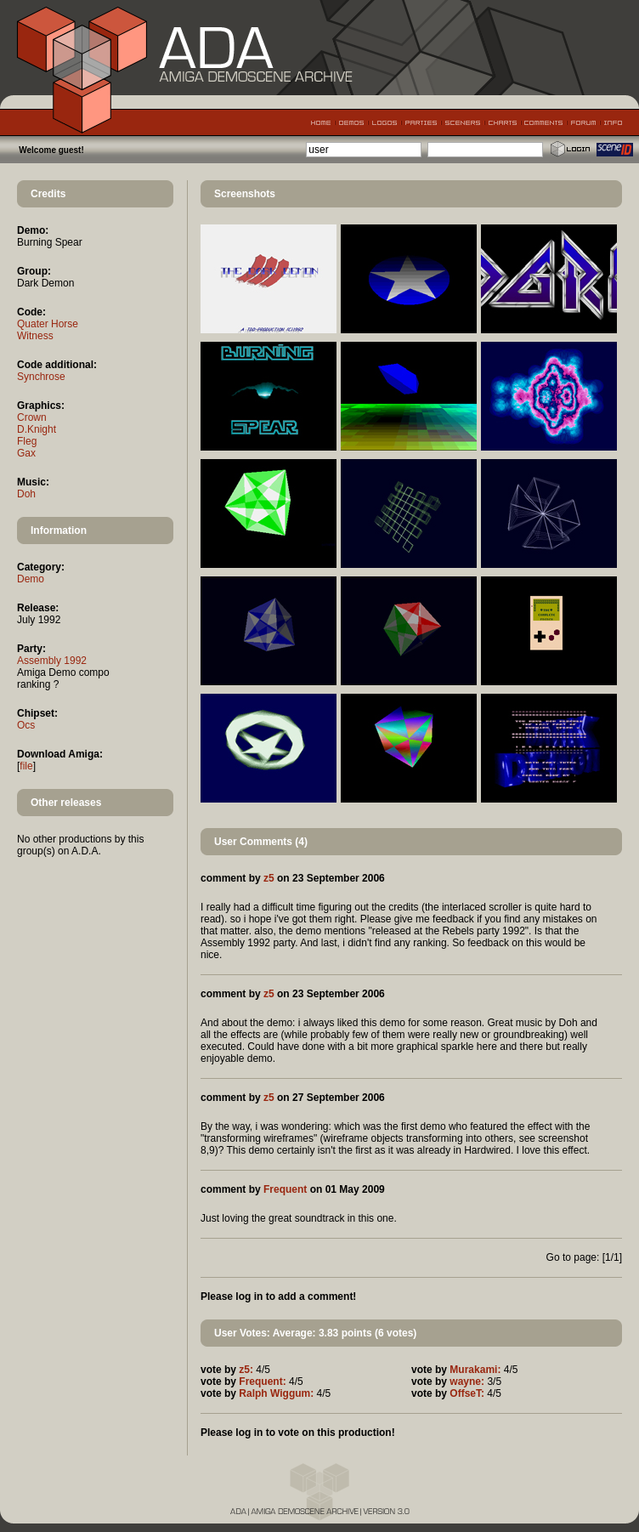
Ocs (26, 725)
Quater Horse (47, 324)
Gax (26, 453)
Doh (26, 494)
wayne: (467, 1381)
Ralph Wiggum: (276, 1393)
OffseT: (467, 1393)
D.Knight (36, 429)
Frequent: (262, 1381)
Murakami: (475, 1370)
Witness (35, 336)
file (26, 766)
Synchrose (41, 377)
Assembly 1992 (52, 661)
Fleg (27, 441)
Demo (30, 579)
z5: (246, 1370)
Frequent (285, 1189)
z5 (268, 878)
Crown (32, 417)
